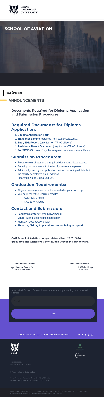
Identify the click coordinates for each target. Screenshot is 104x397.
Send (53, 313)
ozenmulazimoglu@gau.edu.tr (36, 178)
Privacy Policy (82, 391)
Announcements (26, 100)
